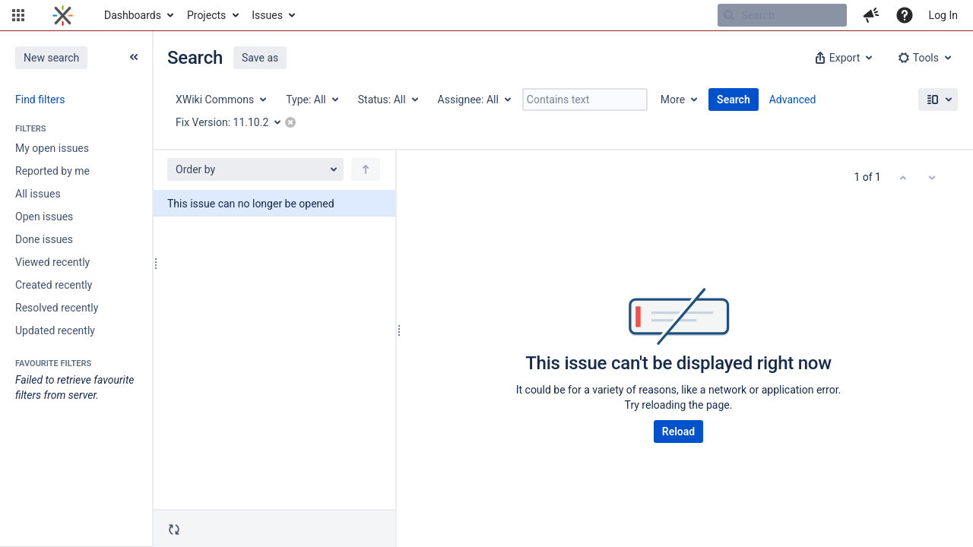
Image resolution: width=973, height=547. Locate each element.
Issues (267, 15)
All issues (38, 194)
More (673, 99)
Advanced (792, 99)
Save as (260, 58)
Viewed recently (52, 262)
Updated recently (55, 330)
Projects (206, 15)
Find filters (40, 99)
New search (51, 58)
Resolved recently (56, 308)
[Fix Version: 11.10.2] (233, 122)
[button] (18, 15)
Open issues (44, 216)
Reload (678, 431)
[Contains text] (585, 99)
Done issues (44, 239)
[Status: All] (387, 99)
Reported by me (52, 171)
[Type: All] (311, 99)
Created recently (53, 285)
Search (733, 99)
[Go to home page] (62, 15)
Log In (943, 15)
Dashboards (132, 15)
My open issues (52, 148)
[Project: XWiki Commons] (220, 99)
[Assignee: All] (473, 99)
